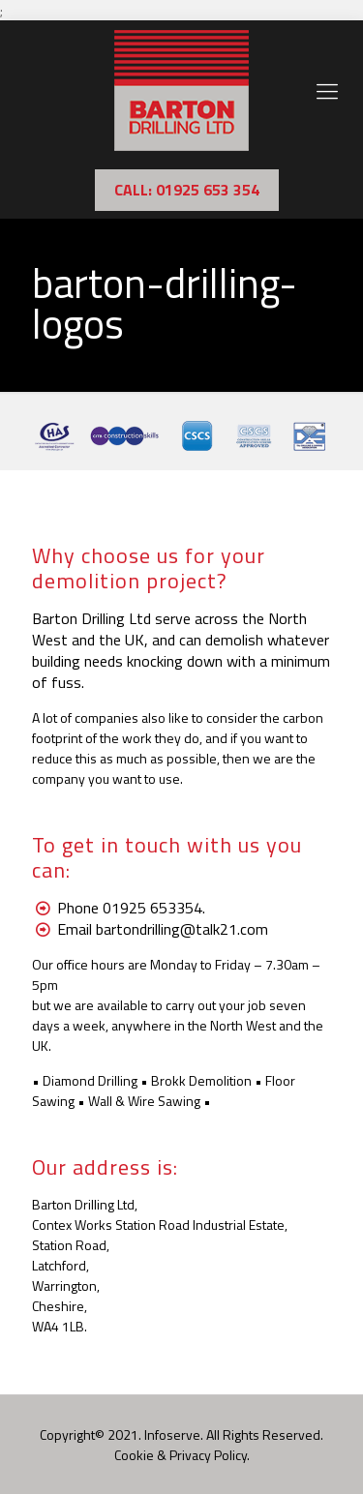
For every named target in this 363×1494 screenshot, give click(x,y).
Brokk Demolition (201, 1080)
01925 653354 (152, 907)
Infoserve (172, 1434)
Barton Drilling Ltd (91, 618)
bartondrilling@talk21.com (182, 929)
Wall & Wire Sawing (144, 1101)
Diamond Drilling (90, 1080)
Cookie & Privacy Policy (180, 1455)
